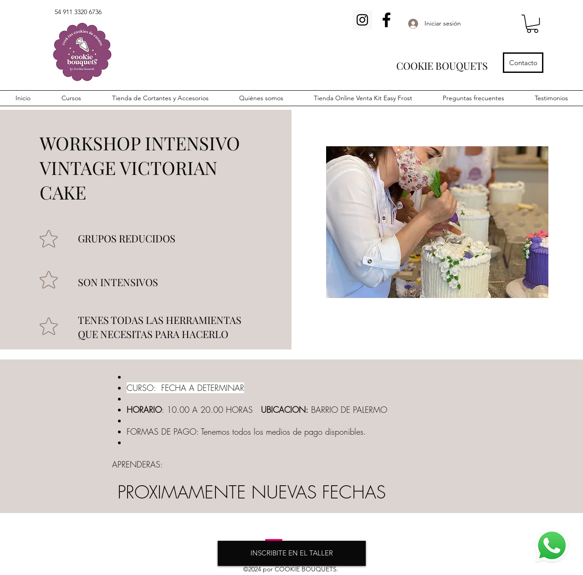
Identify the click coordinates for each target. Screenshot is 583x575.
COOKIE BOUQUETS (442, 65)
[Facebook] (386, 20)
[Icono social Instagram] (362, 20)
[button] (532, 24)
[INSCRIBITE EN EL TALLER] (292, 553)
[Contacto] (523, 62)
